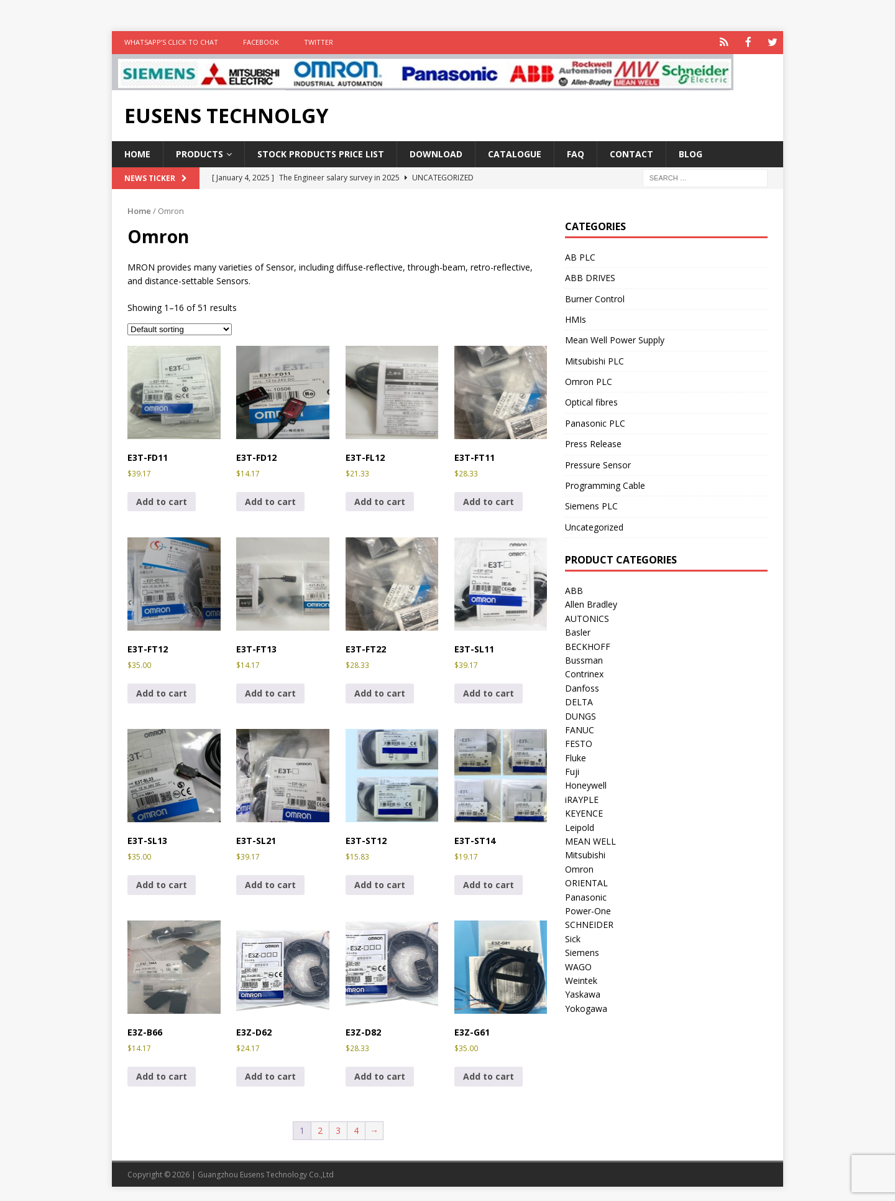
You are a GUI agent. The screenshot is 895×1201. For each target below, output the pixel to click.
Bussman (584, 659)
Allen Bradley (591, 604)
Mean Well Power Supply (614, 339)
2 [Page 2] (320, 1130)
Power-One (588, 910)
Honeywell (586, 785)
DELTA (579, 701)
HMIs (575, 318)
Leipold (579, 826)
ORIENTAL (586, 882)
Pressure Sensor (598, 464)
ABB (574, 589)
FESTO (578, 743)
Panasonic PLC (595, 422)
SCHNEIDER (589, 924)
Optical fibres (591, 401)
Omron (579, 868)
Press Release (593, 443)
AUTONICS (587, 617)
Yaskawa (582, 993)
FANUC (579, 729)
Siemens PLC (591, 505)
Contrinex (584, 673)
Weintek (581, 979)
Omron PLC (588, 381)
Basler (577, 632)
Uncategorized (594, 526)
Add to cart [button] (161, 500)
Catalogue (514, 153)
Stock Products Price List (320, 153)
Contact (631, 153)
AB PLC (580, 256)
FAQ (575, 153)
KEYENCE (584, 812)
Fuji (572, 771)
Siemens (582, 952)
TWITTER (318, 42)
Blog (690, 153)
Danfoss (582, 687)
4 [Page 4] (356, 1130)
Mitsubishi (585, 854)
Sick (573, 938)
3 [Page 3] (338, 1130)
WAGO (578, 965)
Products (199, 153)
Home (137, 153)
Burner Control (595, 298)
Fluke (575, 757)
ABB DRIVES (590, 277)
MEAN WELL (590, 840)
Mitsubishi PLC (594, 360)
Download (436, 153)
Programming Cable (605, 484)
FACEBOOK (261, 42)
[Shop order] (179, 328)
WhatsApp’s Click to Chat (171, 42)
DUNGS (580, 715)
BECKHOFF (587, 645)
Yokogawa (586, 1007)
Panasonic (586, 896)
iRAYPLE (582, 798)
